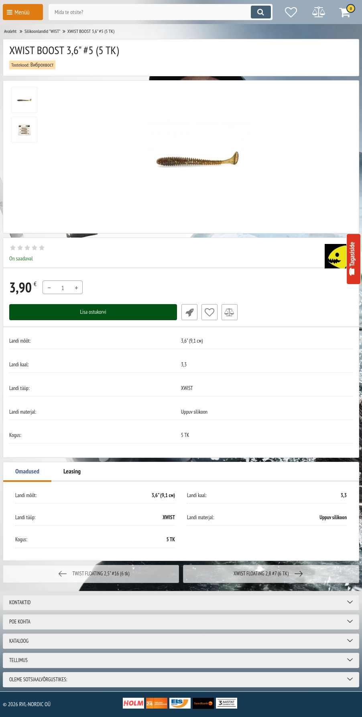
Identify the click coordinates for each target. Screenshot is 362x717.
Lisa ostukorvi (93, 312)
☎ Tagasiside (352, 259)
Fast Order (189, 312)
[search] (159, 12)
